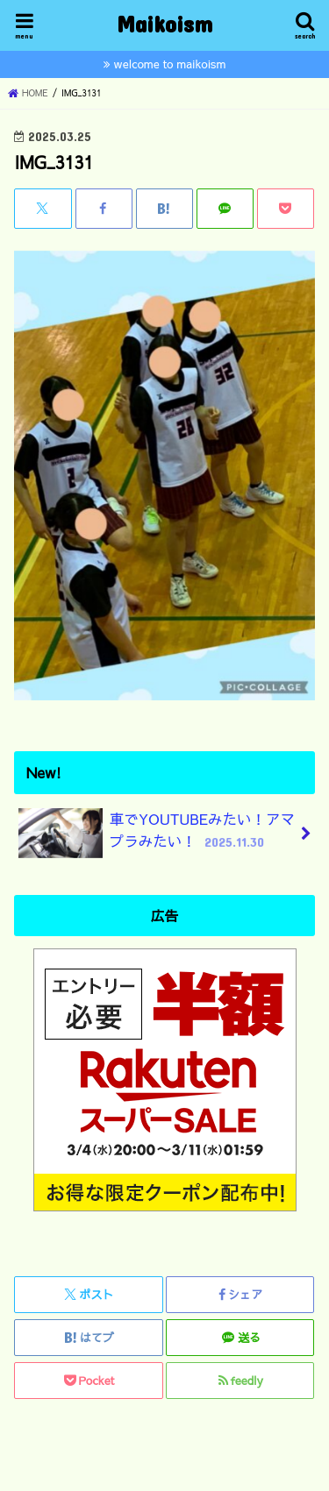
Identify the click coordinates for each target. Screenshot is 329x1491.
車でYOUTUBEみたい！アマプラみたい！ (156, 833)
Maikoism (164, 23)
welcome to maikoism (170, 63)
